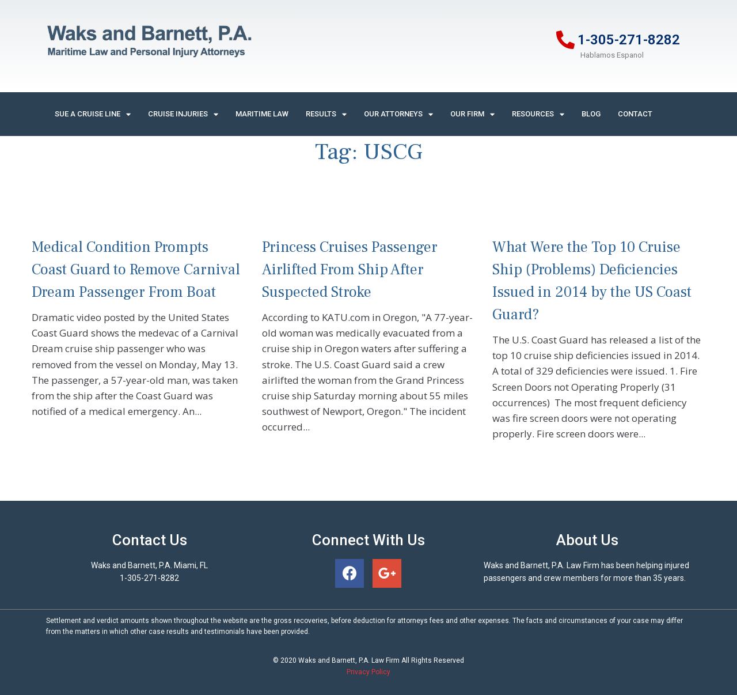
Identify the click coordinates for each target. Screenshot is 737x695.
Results (326, 114)
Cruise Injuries (183, 114)
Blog (591, 113)
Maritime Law (261, 113)
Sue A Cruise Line (93, 114)
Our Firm (472, 114)
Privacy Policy (368, 672)
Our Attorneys (398, 114)
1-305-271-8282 (629, 40)
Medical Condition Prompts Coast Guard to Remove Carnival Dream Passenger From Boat (136, 269)
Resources (538, 114)
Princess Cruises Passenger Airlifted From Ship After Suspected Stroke (350, 269)
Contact (635, 113)
